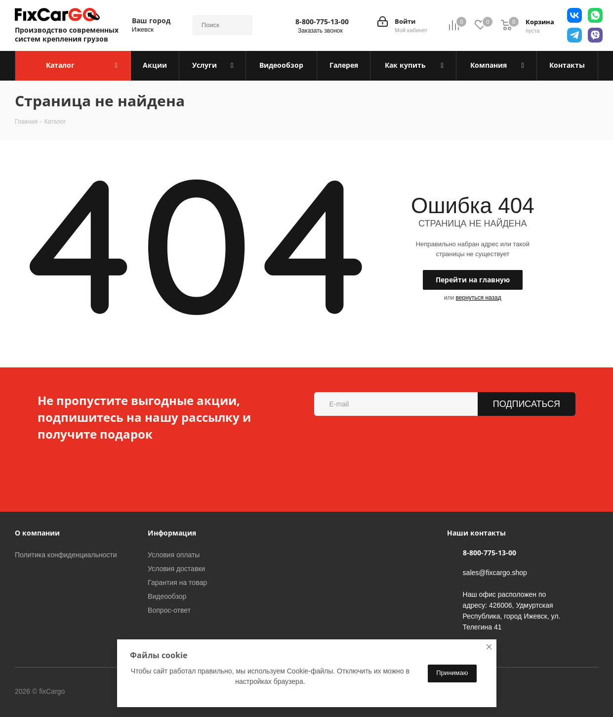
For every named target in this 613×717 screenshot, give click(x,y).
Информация (172, 533)
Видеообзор (167, 596)
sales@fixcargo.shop (495, 573)
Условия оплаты (174, 555)
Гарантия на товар (177, 582)
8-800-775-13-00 (322, 21)
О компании (37, 533)
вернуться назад (478, 297)
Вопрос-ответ (169, 610)
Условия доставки (176, 569)
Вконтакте (106, 692)
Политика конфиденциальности (66, 555)
